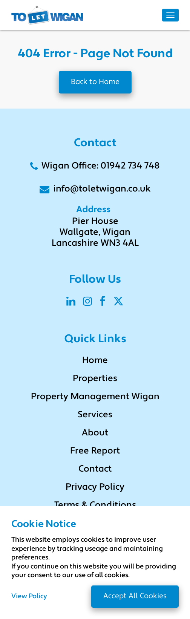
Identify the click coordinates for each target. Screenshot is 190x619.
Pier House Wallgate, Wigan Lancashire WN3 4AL (95, 232)
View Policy (29, 596)
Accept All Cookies (135, 596)
